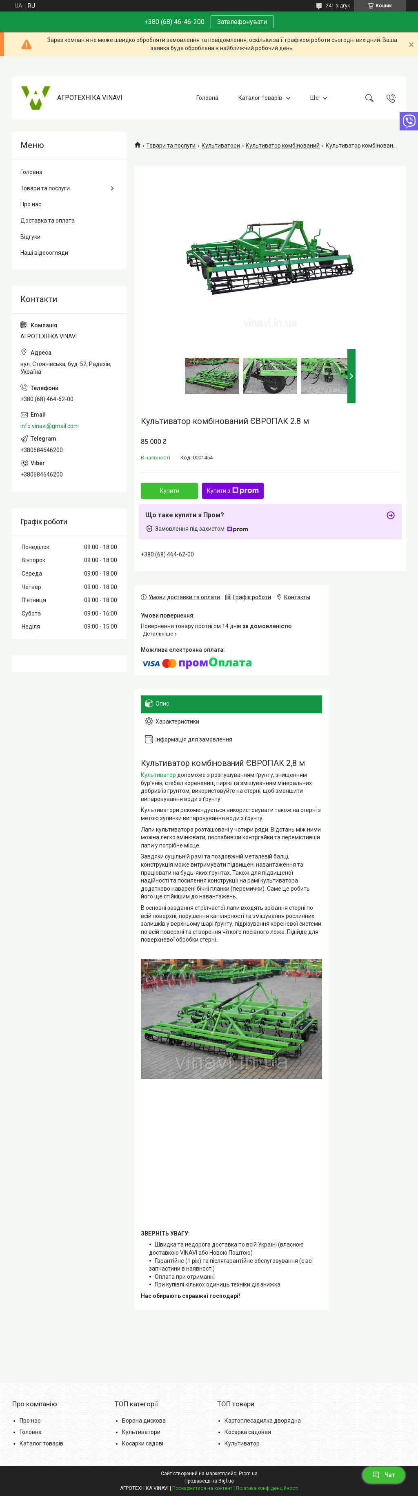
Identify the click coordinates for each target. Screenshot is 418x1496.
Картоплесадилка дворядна (263, 1420)
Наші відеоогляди (44, 252)
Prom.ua (248, 1473)
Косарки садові (142, 1443)
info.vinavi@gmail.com (49, 426)
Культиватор (158, 775)
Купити (169, 491)
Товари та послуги (171, 145)
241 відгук (338, 6)
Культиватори (221, 145)
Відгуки (30, 237)
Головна (207, 98)
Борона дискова (144, 1420)
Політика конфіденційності (267, 1488)
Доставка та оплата (47, 220)
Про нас (30, 204)
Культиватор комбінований (283, 145)
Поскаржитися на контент (202, 1488)
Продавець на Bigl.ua (209, 1481)
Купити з (233, 490)
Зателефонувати (242, 22)
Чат (383, 1474)
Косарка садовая (248, 1432)
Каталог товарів (260, 98)
